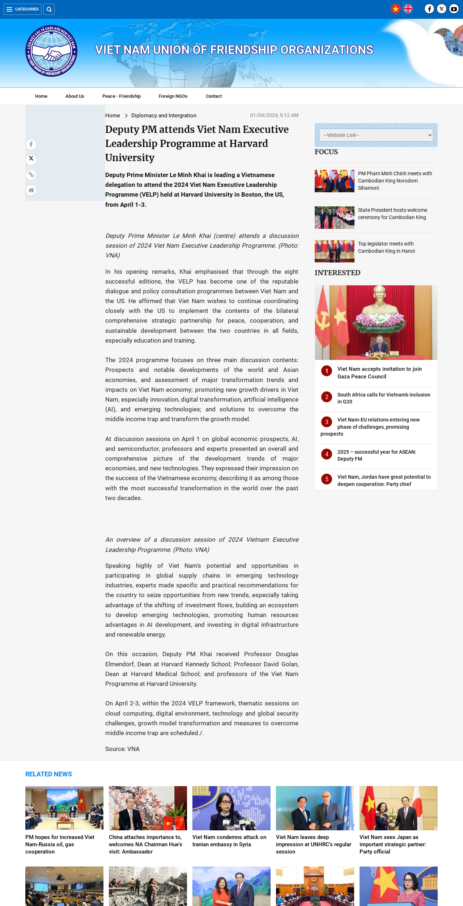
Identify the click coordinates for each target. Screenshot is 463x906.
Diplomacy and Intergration (100, 115)
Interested (337, 272)
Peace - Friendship (121, 96)
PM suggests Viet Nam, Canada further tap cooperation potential (231, 802)
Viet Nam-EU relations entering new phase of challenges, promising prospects (370, 427)
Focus (326, 151)
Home (41, 96)
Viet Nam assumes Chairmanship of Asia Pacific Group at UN (60, 802)
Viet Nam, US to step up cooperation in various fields (310, 798)
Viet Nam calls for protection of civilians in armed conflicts (147, 798)
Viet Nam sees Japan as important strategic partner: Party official (393, 722)
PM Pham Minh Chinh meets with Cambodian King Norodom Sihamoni (395, 181)
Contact (214, 96)
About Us (74, 96)
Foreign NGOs (173, 96)
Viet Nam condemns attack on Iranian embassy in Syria (229, 718)
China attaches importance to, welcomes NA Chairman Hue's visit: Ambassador (145, 722)
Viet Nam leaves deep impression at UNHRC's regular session (313, 722)
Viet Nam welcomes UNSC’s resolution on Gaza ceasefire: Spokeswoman (395, 802)
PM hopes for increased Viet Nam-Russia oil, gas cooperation (59, 722)
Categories (23, 9)
